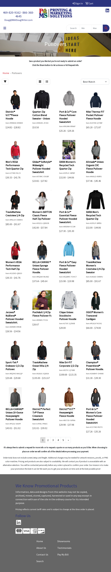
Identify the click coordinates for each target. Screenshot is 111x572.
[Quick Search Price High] (97, 28)
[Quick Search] (73, 28)
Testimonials (64, 547)
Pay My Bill (63, 554)
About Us (41, 547)
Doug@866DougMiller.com (18, 20)
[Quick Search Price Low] (85, 28)
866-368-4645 (24, 14)
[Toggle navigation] (5, 28)
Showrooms (63, 541)
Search (40, 561)
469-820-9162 (12, 12)
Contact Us (42, 554)
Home (39, 541)
